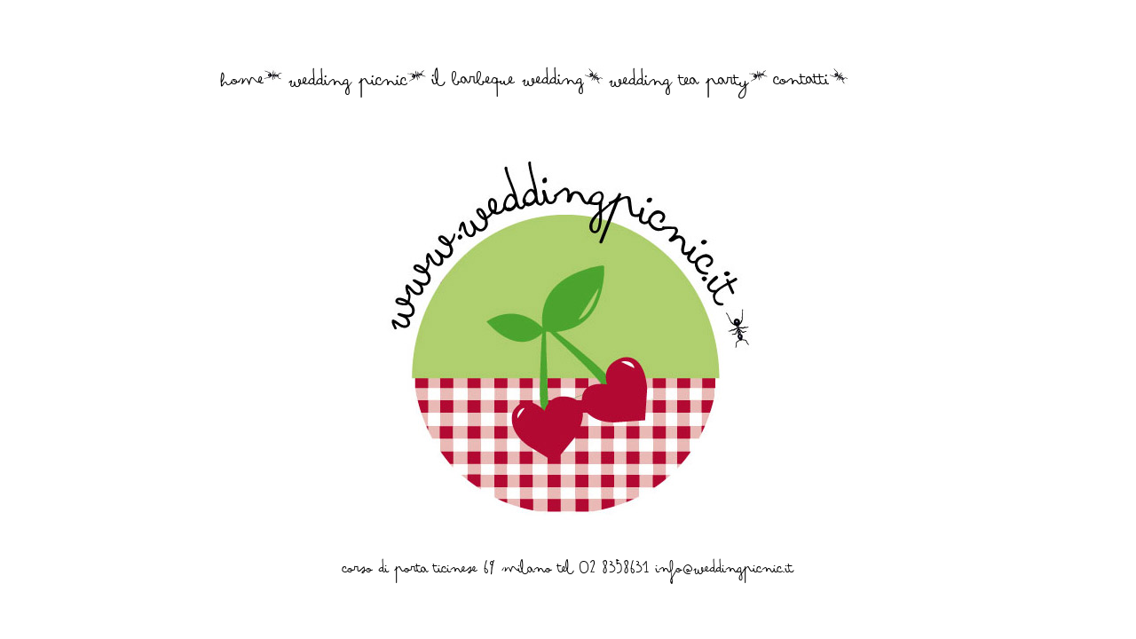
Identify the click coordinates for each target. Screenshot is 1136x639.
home (242, 85)
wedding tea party (679, 86)
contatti (802, 85)
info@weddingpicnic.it (724, 572)
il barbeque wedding (508, 85)
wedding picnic (348, 86)
